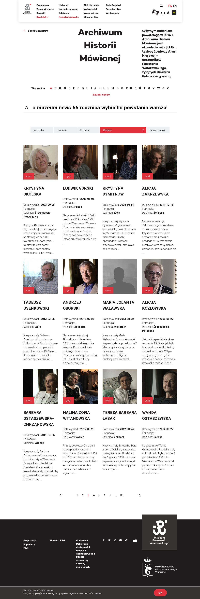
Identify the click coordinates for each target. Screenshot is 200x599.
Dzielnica (85, 130)
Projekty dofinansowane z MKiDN (85, 553)
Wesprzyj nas (91, 13)
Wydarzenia (112, 13)
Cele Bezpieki (113, 5)
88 (121, 495)
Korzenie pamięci (68, 9)
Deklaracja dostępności (83, 545)
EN (174, 6)
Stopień (107, 130)
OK (160, 592)
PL (170, 6)
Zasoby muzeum (38, 30)
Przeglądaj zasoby (69, 16)
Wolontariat (90, 9)
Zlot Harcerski (91, 5)
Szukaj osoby (101, 94)
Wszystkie (38, 88)
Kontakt (41, 13)
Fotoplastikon (113, 9)
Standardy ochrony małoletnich (83, 563)
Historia (63, 5)
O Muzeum (82, 540)
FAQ (25, 548)
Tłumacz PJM (57, 540)
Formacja (62, 130)
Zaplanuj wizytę (45, 9)
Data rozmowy (157, 130)
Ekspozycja (43, 5)
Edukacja (64, 13)
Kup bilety (42, 16)
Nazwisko (39, 130)
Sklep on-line (91, 16)
